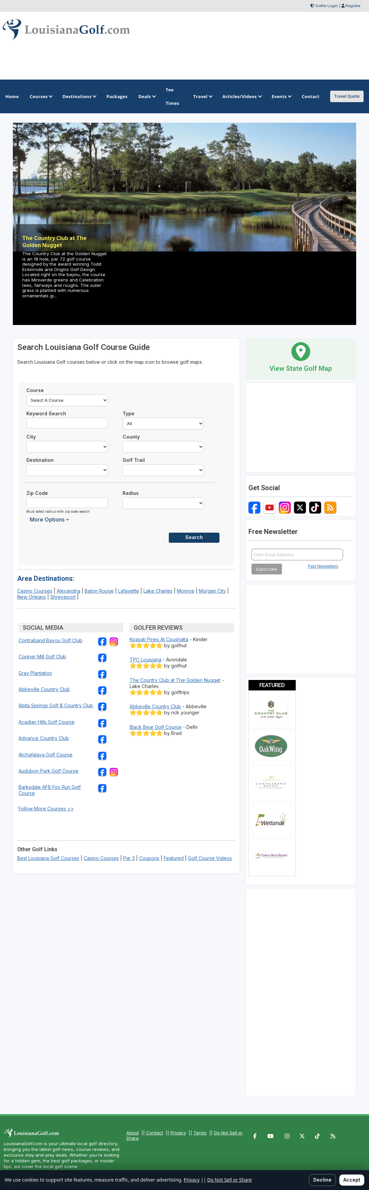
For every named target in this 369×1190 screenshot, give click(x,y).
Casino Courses (34, 591)
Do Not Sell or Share (229, 1180)
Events (281, 96)
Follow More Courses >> (46, 808)
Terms (200, 1132)
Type (128, 413)
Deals (146, 96)
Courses (41, 96)
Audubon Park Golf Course (48, 771)
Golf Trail (134, 460)
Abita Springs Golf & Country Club (56, 705)
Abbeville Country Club (44, 689)
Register (353, 5)
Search (194, 537)
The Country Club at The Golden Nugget (175, 680)
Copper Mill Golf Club (42, 656)
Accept (351, 1180)
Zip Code (37, 493)
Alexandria (68, 591)
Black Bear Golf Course (156, 727)
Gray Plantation (35, 673)
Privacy (178, 1132)
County (131, 437)
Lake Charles (158, 591)
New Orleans (31, 597)
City (31, 437)
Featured (174, 858)
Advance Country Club (44, 738)
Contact (154, 1132)
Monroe (185, 591)
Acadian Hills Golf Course (47, 722)
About (132, 1132)
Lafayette (128, 591)
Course (35, 390)
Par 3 (129, 858)
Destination (40, 460)
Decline (322, 1180)
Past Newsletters (323, 566)
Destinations (79, 96)
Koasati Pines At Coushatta (159, 639)
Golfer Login (326, 5)
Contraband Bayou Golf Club (50, 640)
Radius (131, 493)
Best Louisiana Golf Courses (48, 858)
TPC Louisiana (145, 659)
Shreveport (63, 597)
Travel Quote (347, 96)
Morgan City (212, 591)
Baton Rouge (99, 591)
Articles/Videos (241, 96)
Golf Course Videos (210, 858)
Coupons (149, 858)
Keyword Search (46, 413)
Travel (202, 96)
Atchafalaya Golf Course (46, 754)
